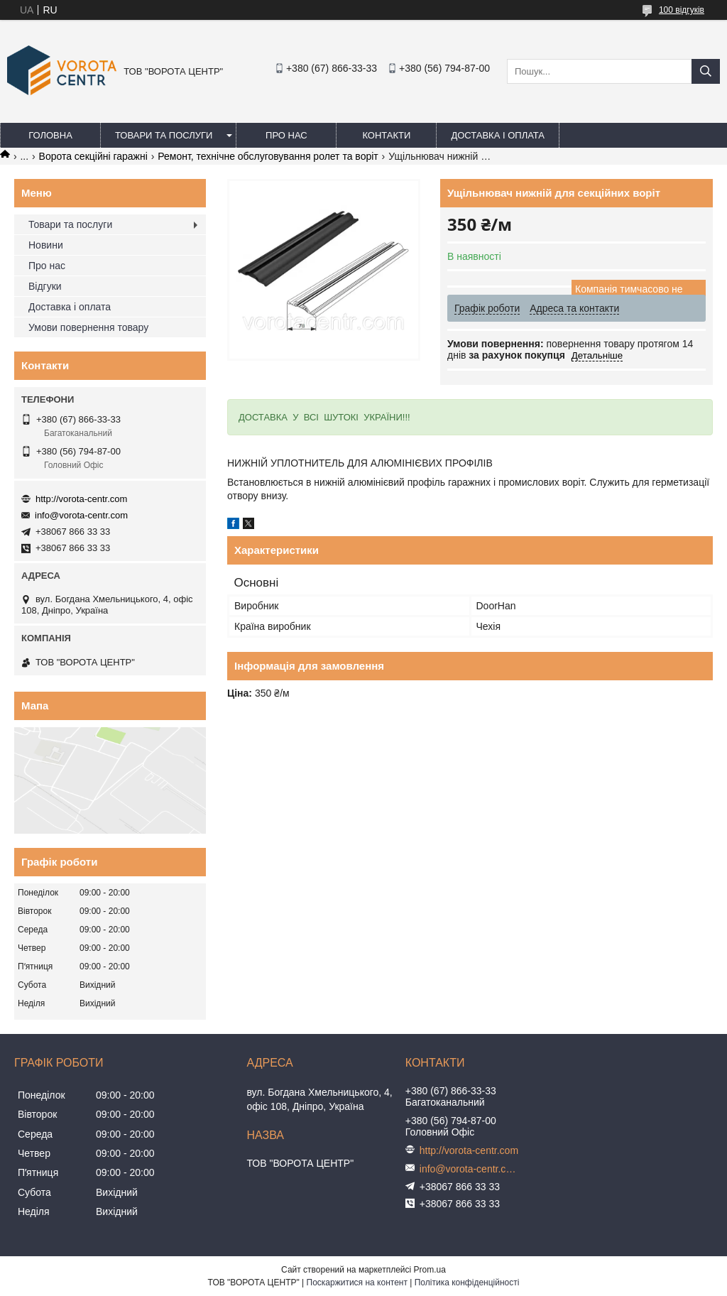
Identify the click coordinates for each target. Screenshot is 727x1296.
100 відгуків (681, 10)
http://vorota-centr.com (81, 499)
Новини (45, 245)
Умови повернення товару (88, 327)
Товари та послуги (163, 135)
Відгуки (45, 286)
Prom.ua (430, 1270)
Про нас (286, 135)
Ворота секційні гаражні (93, 156)
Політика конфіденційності (467, 1282)
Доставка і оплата (498, 135)
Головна (50, 135)
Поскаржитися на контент (357, 1282)
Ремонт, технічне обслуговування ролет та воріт (268, 156)
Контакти (386, 135)
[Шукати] (706, 71)
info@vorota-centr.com (81, 515)
